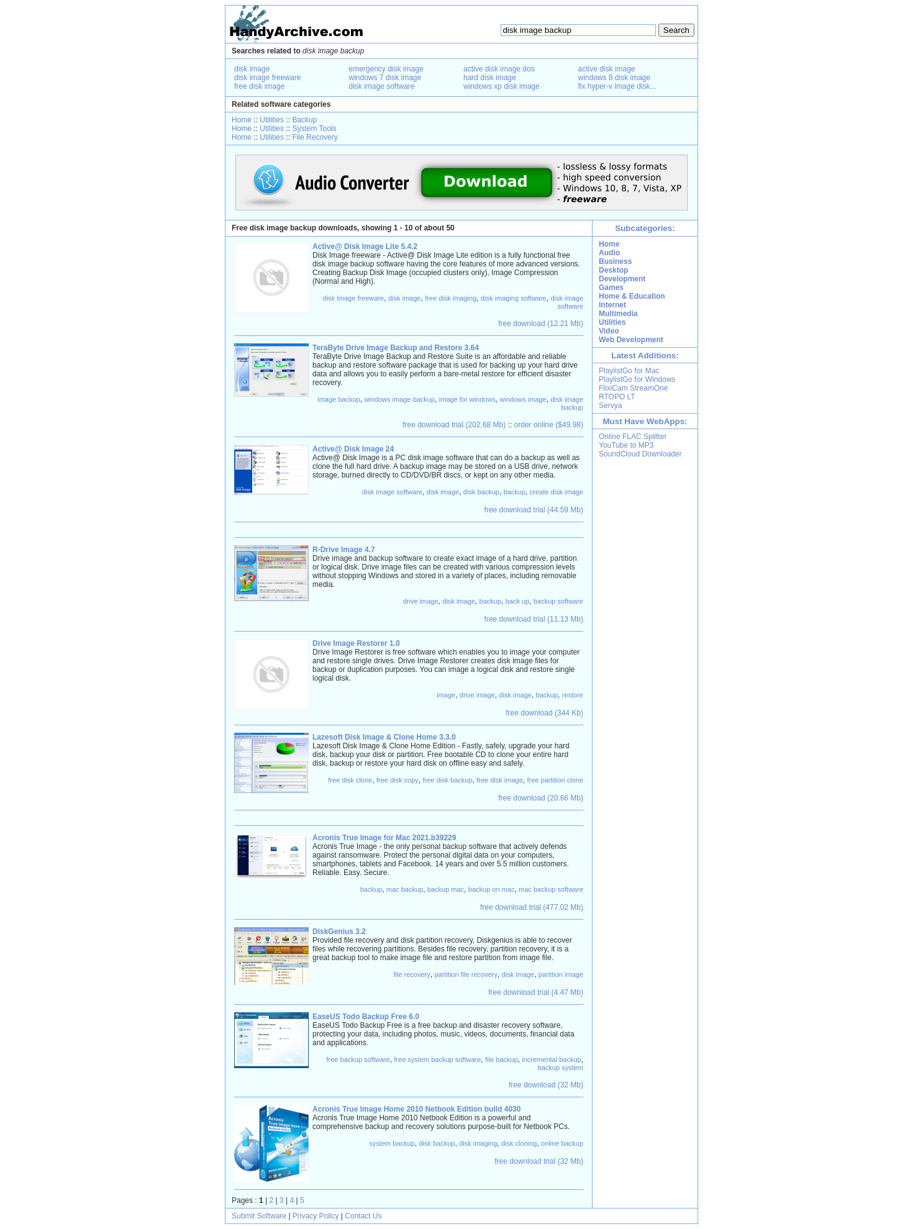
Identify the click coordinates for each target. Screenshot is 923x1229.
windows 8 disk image (614, 77)
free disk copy (397, 780)
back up (518, 601)
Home (242, 120)
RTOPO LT (617, 396)
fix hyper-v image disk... (617, 86)
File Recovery (314, 137)
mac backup (404, 889)
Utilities (272, 120)
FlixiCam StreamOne (633, 388)
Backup (304, 120)
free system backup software (437, 1059)
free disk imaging (450, 298)
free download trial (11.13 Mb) (533, 619)
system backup (391, 1143)
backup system (560, 1067)
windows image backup (399, 399)
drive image (421, 601)
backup (514, 492)
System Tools (314, 128)
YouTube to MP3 (626, 445)
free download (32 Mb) (546, 1085)
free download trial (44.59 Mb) (533, 510)
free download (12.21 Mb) (540, 323)
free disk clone (350, 780)
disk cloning (519, 1143)
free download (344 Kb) (544, 713)
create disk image (556, 492)
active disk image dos (499, 69)
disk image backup (566, 403)
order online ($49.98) (548, 424)
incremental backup (551, 1059)
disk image (252, 69)
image (446, 695)
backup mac (445, 889)
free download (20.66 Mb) (540, 798)
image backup (338, 399)
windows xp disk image (501, 86)
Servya (610, 405)
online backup (562, 1143)
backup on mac (491, 889)
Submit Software (259, 1216)
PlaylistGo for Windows (637, 379)
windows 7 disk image (385, 77)
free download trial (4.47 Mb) (535, 992)
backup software (558, 601)
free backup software (358, 1059)
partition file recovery (466, 974)
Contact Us (363, 1216)
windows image (523, 399)
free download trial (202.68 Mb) (454, 424)
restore (572, 695)
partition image (561, 974)
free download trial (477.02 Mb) (531, 907)
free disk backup (447, 780)
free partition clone (555, 780)
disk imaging (478, 1143)
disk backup (481, 492)
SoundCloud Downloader (640, 454)
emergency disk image (386, 69)
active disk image (606, 69)
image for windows (467, 399)
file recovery (411, 974)
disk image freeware (267, 77)
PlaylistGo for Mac (629, 370)
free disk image (259, 86)
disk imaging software (514, 298)
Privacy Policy (316, 1216)
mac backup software (551, 889)
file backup (501, 1059)
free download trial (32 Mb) (538, 1161)
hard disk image (489, 77)
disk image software (382, 86)
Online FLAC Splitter (632, 436)
